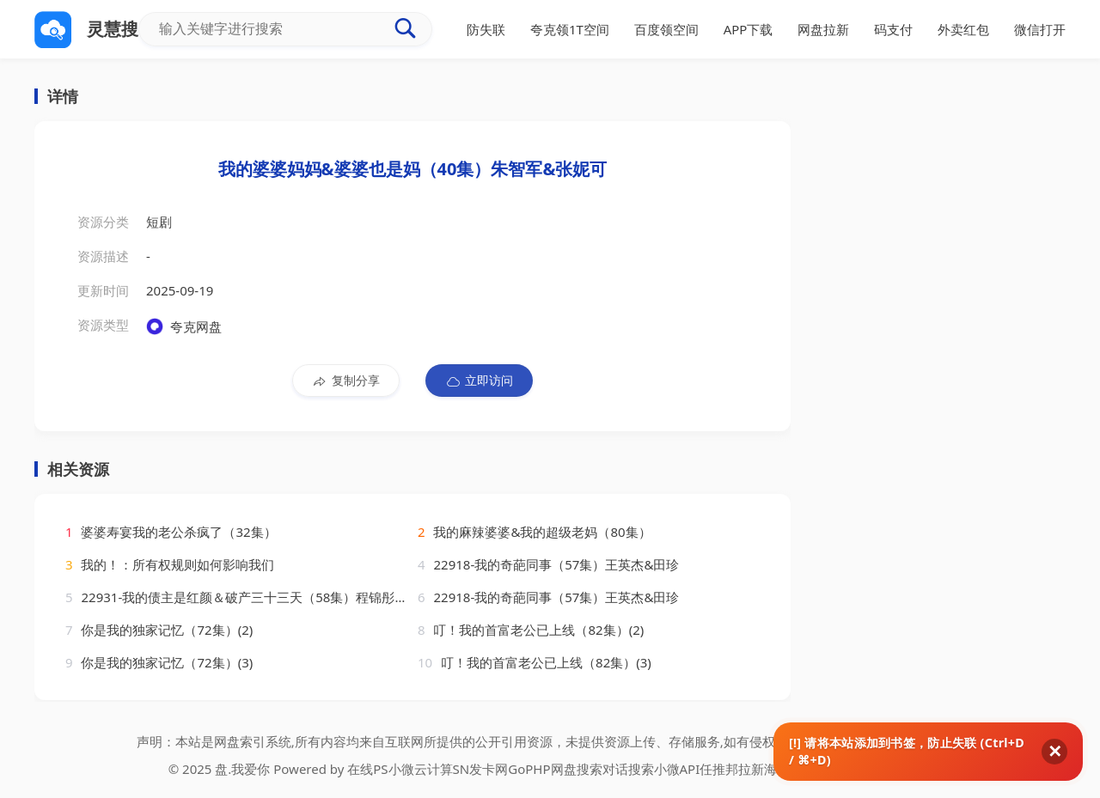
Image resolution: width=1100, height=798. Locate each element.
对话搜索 (628, 768)
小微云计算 (420, 768)
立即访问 (479, 380)
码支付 (893, 29)
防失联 (486, 29)
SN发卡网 (481, 768)
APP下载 (748, 29)
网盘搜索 (576, 768)
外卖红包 (963, 29)
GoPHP (529, 768)
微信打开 (1040, 29)
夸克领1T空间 (569, 29)
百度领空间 (666, 29)
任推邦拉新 (732, 768)
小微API (677, 768)
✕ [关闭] (1055, 751)
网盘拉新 (823, 29)
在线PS (367, 768)
